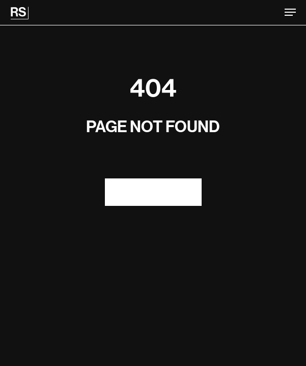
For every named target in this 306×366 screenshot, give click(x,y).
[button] (290, 12)
